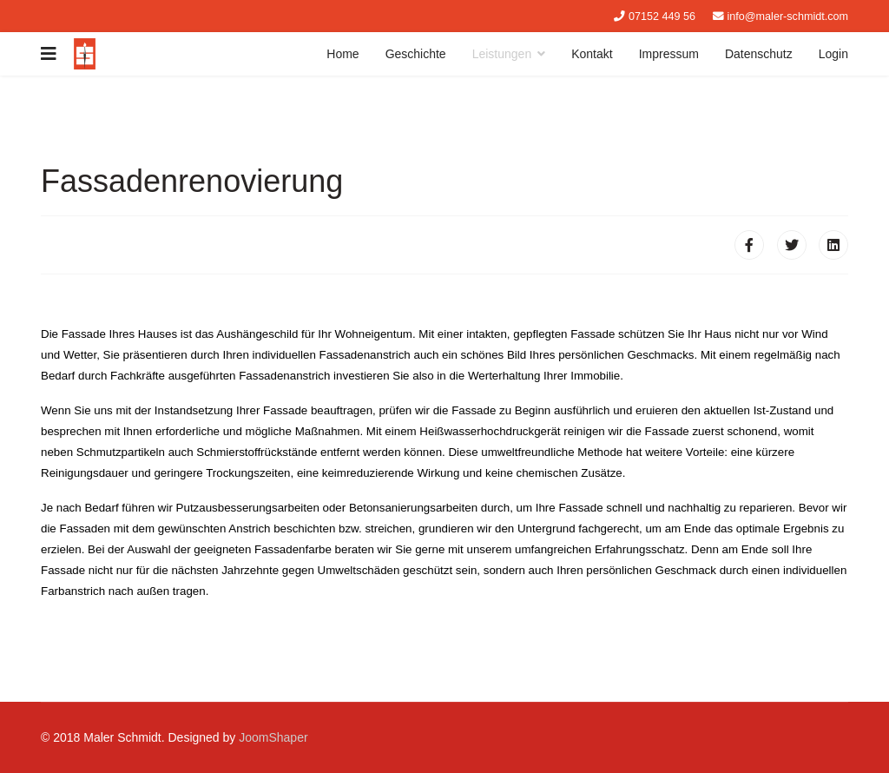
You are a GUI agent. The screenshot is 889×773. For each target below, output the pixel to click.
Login (833, 54)
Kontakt (591, 54)
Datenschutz (759, 54)
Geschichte (415, 54)
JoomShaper (273, 737)
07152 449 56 (662, 16)
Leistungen (502, 54)
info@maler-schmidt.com (788, 16)
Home (342, 54)
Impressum (669, 54)
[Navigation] (48, 54)
